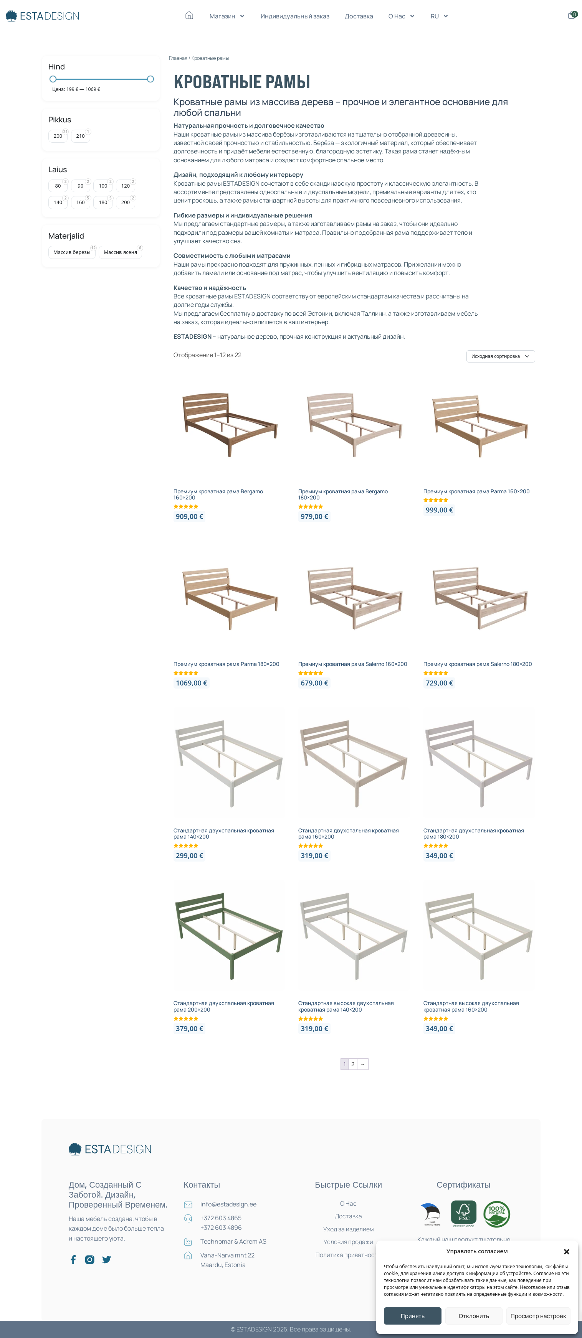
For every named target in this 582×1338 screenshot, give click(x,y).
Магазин (227, 16)
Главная (178, 57)
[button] (566, 1251)
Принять (413, 1316)
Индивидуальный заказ (295, 16)
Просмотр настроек (538, 1316)
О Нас (402, 16)
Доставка (359, 16)
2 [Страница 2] (352, 1064)
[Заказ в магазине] (500, 356)
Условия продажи (349, 1243)
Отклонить (474, 1316)
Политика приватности (348, 1256)
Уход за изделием (348, 1230)
